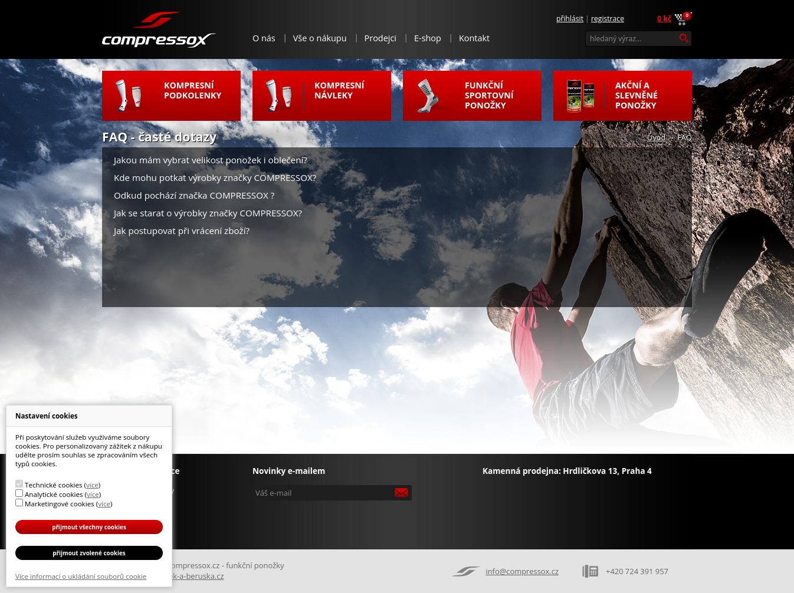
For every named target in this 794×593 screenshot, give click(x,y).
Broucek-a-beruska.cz (185, 576)
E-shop (427, 38)
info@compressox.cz (522, 571)
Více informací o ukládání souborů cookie (80, 576)
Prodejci (380, 38)
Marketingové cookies (59, 503)
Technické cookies (53, 484)
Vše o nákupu (320, 38)
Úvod (656, 137)
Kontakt (474, 38)
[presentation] (333, 521)
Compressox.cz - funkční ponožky (160, 29)
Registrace (607, 19)
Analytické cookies (54, 494)
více (92, 484)
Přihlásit (569, 19)
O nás (263, 38)
